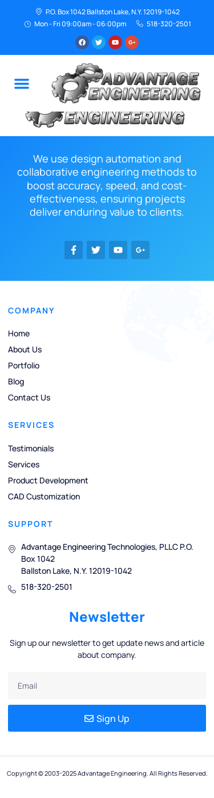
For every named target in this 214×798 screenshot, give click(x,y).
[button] (22, 84)
